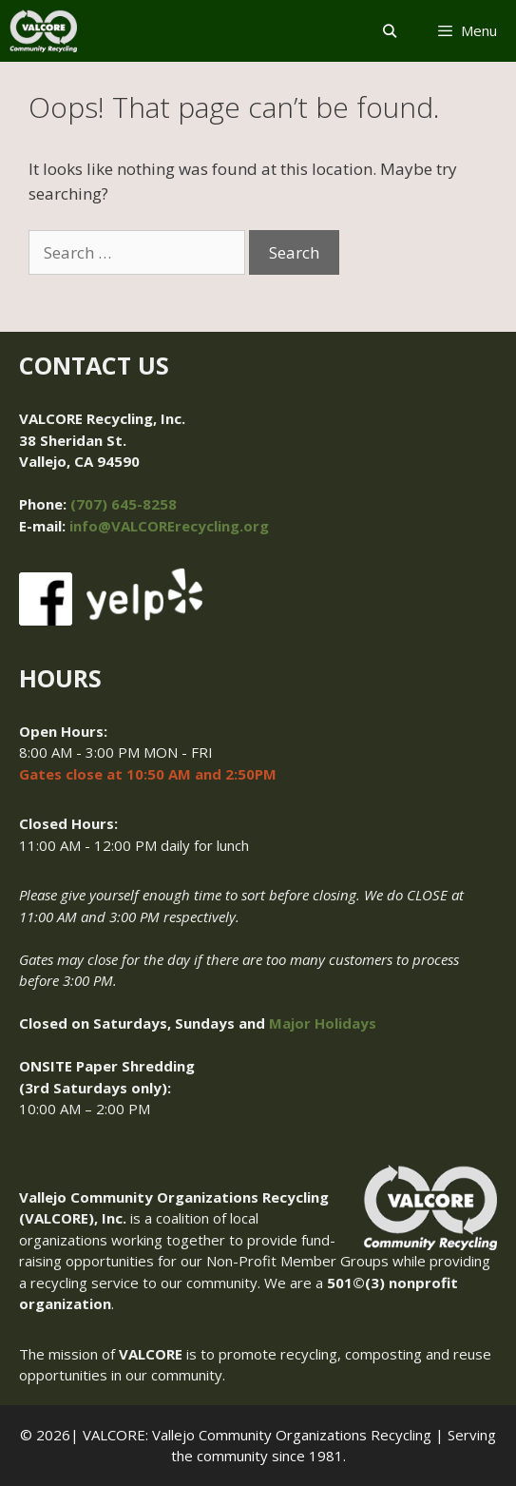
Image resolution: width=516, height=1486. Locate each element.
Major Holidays (322, 1022)
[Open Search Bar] (389, 31)
